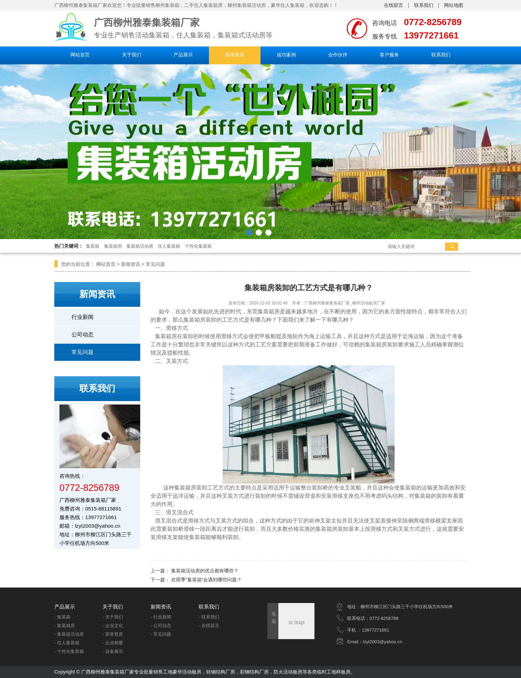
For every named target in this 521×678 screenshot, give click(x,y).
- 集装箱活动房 (69, 634)
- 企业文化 (112, 625)
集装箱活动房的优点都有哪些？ (205, 570)
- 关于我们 (112, 617)
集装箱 (92, 246)
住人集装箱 (169, 246)
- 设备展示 (112, 651)
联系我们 (423, 5)
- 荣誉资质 (112, 634)
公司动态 (82, 334)
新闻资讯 (234, 54)
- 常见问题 (161, 634)
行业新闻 (82, 317)
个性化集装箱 (198, 246)
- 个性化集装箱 (69, 651)
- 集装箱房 (64, 625)
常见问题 (155, 264)
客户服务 (389, 54)
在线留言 (393, 5)
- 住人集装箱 (66, 642)
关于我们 (131, 54)
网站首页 (80, 54)
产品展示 (183, 54)
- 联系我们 (209, 617)
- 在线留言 (209, 625)
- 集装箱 (62, 617)
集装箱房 (113, 246)
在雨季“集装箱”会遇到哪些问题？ (206, 579)
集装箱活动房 (139, 246)
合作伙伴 (337, 54)
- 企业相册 (112, 642)
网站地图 (453, 5)
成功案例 (286, 54)
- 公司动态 (161, 625)
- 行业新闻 (161, 617)
